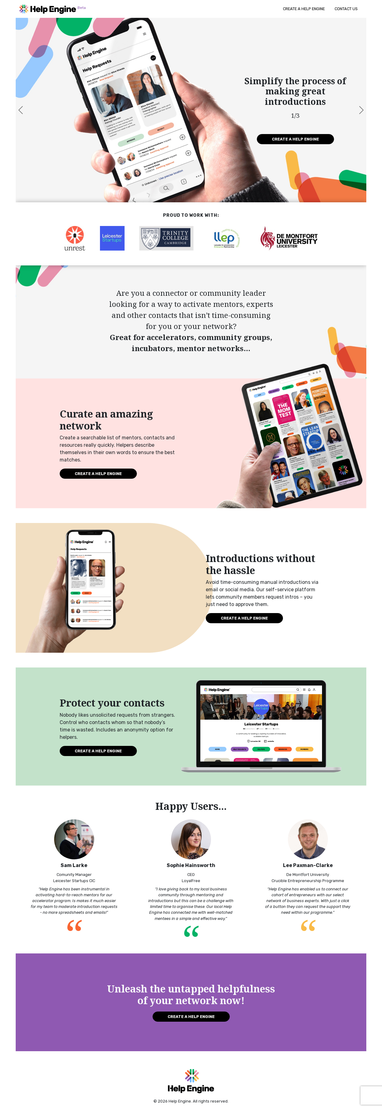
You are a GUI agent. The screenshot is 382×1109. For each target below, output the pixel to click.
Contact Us (346, 8)
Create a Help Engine (304, 8)
